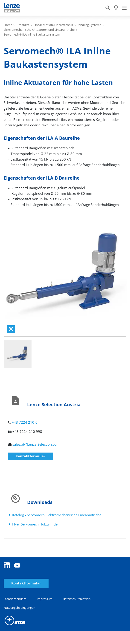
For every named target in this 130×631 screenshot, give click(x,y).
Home (8, 25)
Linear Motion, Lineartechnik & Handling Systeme (67, 25)
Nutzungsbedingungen (19, 608)
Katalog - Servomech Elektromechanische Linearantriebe (56, 515)
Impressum (44, 599)
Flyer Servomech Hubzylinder (35, 524)
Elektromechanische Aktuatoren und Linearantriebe (39, 30)
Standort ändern (15, 599)
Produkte (23, 25)
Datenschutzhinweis (76, 599)
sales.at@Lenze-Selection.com (36, 444)
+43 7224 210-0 (25, 422)
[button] (9, 620)
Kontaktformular (30, 456)
